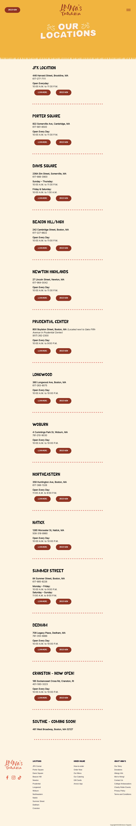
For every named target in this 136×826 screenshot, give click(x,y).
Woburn (36, 791)
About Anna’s (120, 761)
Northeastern (38, 794)
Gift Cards (78, 780)
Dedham (36, 805)
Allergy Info (118, 773)
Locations (37, 761)
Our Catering (79, 777)
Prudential (36, 784)
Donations (118, 770)
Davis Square (38, 773)
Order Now (12, 10)
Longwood (37, 787)
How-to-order (79, 766)
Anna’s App (78, 784)
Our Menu (77, 773)
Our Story (118, 766)
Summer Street (38, 801)
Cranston (36, 808)
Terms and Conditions (122, 794)
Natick (35, 798)
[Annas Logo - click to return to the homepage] (71, 15)
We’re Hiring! (119, 777)
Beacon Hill (37, 777)
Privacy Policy (119, 791)
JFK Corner (37, 766)
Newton (36, 780)
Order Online (79, 761)
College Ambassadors (122, 784)
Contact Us (118, 780)
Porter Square (38, 770)
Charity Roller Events (122, 787)
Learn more (42, 92)
